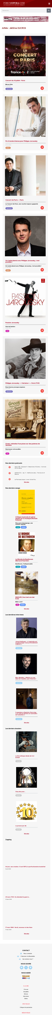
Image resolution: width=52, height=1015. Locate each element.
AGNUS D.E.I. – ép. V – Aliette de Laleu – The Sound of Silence (30, 473)
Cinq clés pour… (20, 791)
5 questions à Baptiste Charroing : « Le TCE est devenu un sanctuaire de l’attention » (26, 714)
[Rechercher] (49, 11)
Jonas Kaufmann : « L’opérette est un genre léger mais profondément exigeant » (26, 643)
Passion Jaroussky (12, 322)
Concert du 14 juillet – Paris (15, 80)
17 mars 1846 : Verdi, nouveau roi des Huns (18, 927)
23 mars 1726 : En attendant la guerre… (17, 897)
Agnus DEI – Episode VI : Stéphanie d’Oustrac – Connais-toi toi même (30, 467)
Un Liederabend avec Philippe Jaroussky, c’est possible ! (22, 261)
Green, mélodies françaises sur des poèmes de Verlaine (22, 444)
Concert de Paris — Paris (14, 200)
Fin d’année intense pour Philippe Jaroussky (21, 141)
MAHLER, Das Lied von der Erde (25, 598)
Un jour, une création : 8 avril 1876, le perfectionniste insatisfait (25, 866)
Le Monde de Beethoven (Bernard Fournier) (24, 560)
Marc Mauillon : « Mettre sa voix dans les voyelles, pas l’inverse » (25, 678)
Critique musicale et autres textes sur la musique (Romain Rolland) (26, 518)
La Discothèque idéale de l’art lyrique (24, 756)
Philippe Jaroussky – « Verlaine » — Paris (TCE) (22, 383)
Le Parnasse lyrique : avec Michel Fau (25, 479)
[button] (49, 3)
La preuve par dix (20, 826)
